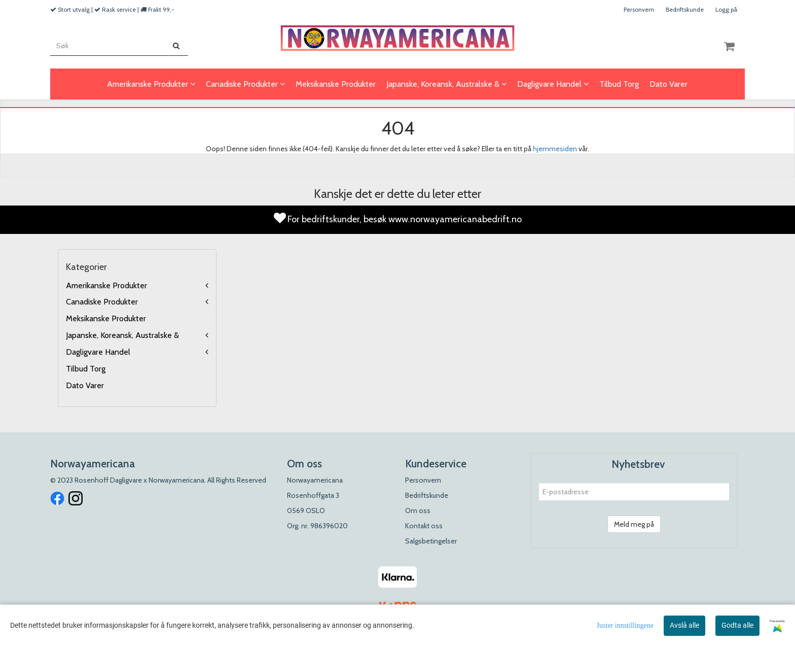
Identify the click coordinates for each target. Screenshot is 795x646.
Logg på (726, 9)
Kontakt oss (424, 525)
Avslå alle (684, 625)
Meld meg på (634, 524)
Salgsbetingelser (431, 541)
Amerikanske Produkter (106, 285)
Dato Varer (85, 385)
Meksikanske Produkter (106, 318)
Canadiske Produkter (102, 302)
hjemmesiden (555, 148)
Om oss (417, 510)
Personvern (639, 9)
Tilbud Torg (85, 368)
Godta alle (737, 625)
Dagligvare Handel (98, 352)
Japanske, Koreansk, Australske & (122, 335)
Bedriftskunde (685, 9)
